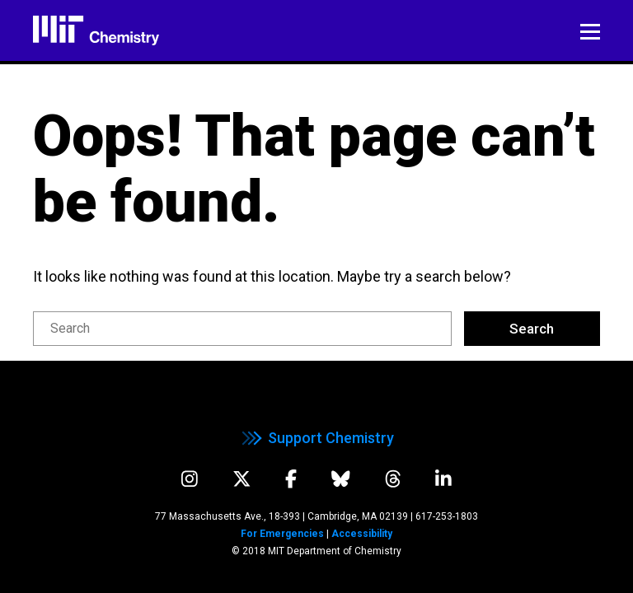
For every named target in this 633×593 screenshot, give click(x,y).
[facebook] (291, 479)
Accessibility (361, 533)
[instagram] (189, 479)
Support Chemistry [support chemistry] (316, 437)
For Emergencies (282, 533)
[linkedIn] (443, 479)
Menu (590, 32)
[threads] (393, 479)
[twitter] (241, 479)
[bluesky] (340, 479)
